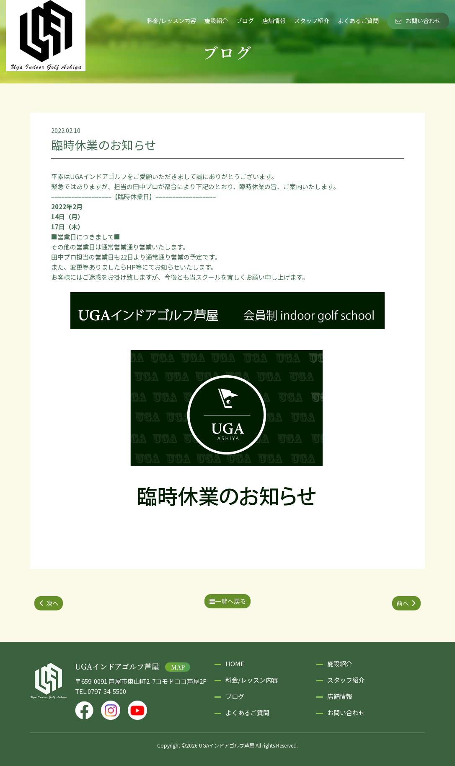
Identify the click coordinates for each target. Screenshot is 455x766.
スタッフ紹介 (311, 20)
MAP (178, 667)
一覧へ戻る (227, 601)
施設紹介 (216, 20)
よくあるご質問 (358, 20)
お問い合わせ (418, 20)
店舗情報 (274, 20)
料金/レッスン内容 (171, 20)
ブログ (245, 20)
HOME (234, 663)
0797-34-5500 (107, 691)
